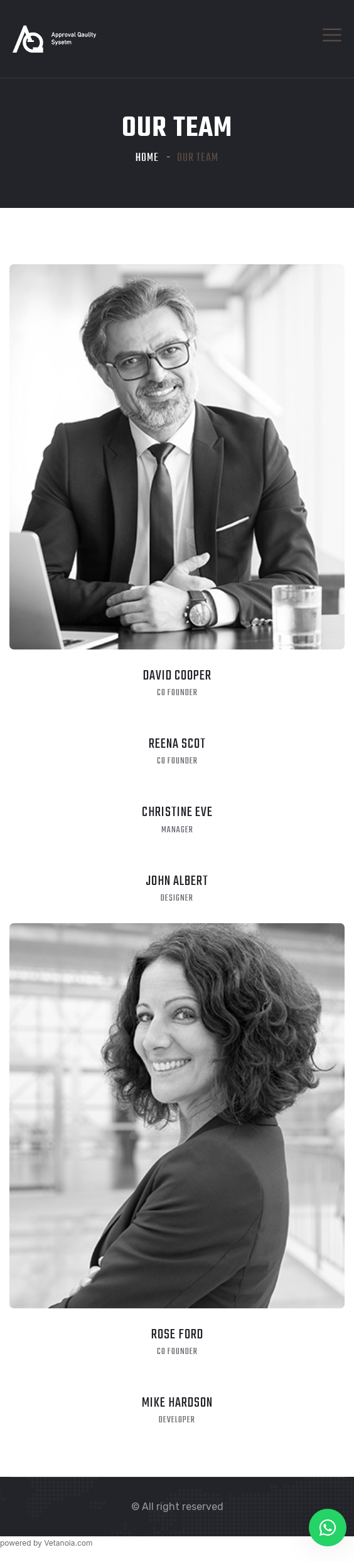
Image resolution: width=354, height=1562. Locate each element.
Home (147, 158)
